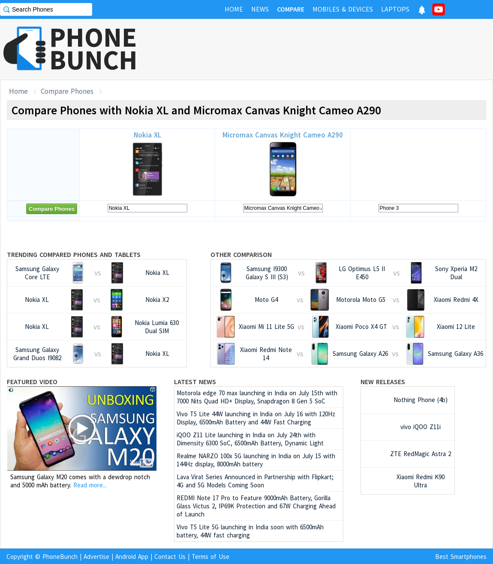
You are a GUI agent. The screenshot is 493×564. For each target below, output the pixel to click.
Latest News (195, 381)
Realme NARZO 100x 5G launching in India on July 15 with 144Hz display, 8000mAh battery (256, 460)
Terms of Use (210, 556)
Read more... (90, 485)
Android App (131, 556)
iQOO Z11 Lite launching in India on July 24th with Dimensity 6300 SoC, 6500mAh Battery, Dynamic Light (250, 439)
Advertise (96, 556)
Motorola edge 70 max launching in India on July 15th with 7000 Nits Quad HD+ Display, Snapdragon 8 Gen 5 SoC (257, 397)
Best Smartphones (461, 556)
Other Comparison (241, 254)
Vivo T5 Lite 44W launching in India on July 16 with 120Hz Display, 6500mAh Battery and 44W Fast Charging (256, 418)
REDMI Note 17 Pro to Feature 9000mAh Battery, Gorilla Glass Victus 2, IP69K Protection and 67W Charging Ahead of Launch (256, 506)
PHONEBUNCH (93, 48)
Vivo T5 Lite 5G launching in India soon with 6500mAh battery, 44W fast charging (250, 531)
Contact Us (170, 556)
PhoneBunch (60, 556)
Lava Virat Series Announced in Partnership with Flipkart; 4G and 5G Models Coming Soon (255, 481)
